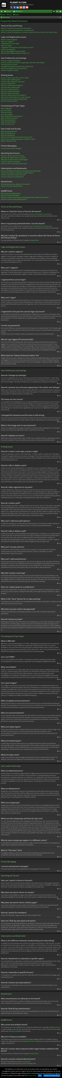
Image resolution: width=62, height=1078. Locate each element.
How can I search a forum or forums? (12, 156)
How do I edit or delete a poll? (10, 87)
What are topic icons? (8, 124)
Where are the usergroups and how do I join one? (16, 137)
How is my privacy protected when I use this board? (17, 30)
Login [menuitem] (57, 11)
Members (18, 11)
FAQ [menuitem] (55, 11)
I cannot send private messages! (11, 148)
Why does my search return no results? (13, 158)
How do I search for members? (10, 162)
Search (4, 14)
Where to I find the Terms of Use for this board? (16, 28)
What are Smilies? (6, 112)
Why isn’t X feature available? (10, 195)
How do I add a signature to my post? (13, 82)
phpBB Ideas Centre (29, 1041)
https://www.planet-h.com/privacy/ (40, 226)
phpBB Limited (54, 1027)
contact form (34, 240)
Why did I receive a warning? (10, 93)
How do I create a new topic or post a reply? (15, 78)
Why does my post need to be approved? (14, 99)
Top (60, 220)
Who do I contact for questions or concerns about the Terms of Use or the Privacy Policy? (29, 32)
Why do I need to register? (9, 40)
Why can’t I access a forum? (9, 89)
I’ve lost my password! (8, 49)
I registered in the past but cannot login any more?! (17, 47)
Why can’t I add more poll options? (12, 85)
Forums (8, 11)
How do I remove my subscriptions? (12, 177)
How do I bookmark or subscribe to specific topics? (17, 173)
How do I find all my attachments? (12, 186)
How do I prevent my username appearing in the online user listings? (23, 63)
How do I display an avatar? (10, 70)
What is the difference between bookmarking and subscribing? (21, 171)
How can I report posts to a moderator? (13, 95)
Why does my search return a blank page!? (14, 160)
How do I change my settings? (10, 61)
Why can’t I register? (7, 41)
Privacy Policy (32, 1075)
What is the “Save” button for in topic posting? (15, 97)
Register (17, 14)
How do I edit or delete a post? (10, 80)
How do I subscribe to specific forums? (13, 175)
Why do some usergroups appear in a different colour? (18, 139)
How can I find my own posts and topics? (14, 163)
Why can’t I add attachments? (10, 91)
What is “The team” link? (8, 141)
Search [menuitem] (60, 18)
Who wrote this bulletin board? (11, 193)
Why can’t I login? (6, 45)
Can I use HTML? (6, 110)
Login (10, 14)
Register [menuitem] (61, 11)
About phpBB (15, 1031)
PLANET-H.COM (18, 2)
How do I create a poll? (8, 83)
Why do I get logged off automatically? (13, 51)
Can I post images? (7, 114)
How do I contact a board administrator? (14, 199)
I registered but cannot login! (10, 43)
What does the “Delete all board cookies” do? (15, 53)
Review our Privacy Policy (51, 1076)
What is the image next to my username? (14, 68)
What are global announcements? (11, 116)
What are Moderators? (8, 133)
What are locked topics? (8, 122)
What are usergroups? (8, 135)
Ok (40, 1076)
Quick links (2, 11)
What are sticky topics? (8, 120)
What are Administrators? (9, 131)
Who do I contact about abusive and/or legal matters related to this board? (25, 197)
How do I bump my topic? (9, 101)
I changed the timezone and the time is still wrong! (17, 66)
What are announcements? (9, 118)
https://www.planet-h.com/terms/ (41, 214)
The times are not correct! (9, 64)
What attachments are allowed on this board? (15, 184)
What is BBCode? (6, 108)
